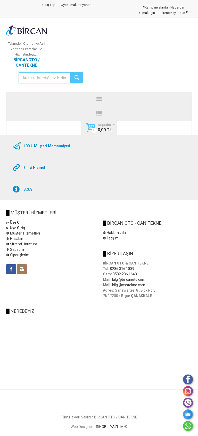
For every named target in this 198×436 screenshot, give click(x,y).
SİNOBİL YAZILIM (109, 427)
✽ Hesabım (15, 239)
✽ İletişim (111, 238)
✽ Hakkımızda (114, 233)
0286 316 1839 (122, 269)
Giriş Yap (48, 5)
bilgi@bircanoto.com (128, 279)
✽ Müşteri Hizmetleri (23, 233)
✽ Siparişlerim (17, 255)
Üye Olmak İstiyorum (76, 5)
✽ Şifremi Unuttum (21, 244)
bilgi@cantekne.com (128, 285)
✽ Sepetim (15, 249)
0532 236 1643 (125, 274)
